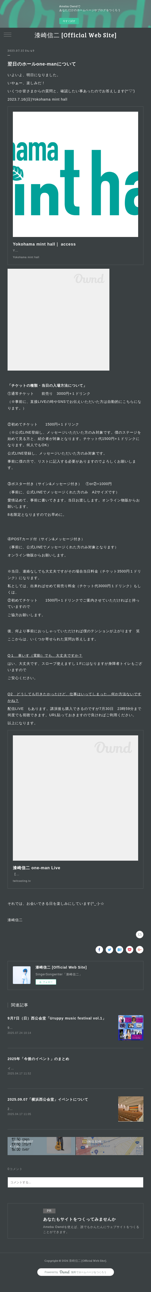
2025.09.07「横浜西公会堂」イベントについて (48, 1110)
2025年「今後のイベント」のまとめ (38, 1069)
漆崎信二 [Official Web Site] (76, 35)
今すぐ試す (69, 21)
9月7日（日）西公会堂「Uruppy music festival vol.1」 (57, 1028)
